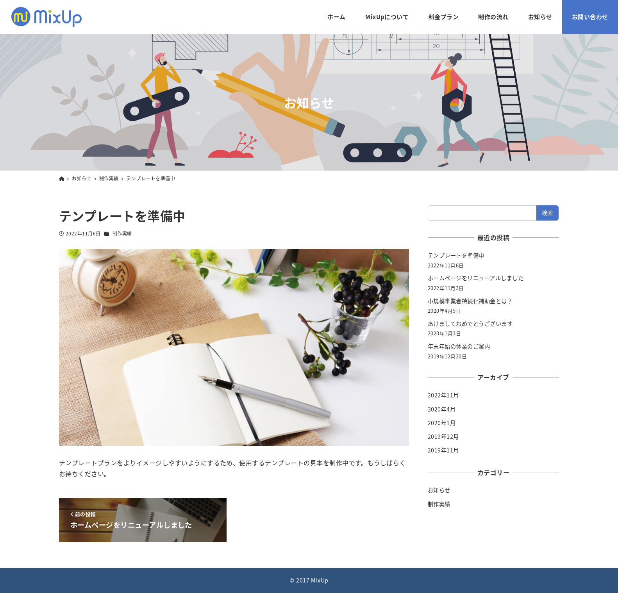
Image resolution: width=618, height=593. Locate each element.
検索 (547, 213)
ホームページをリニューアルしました (475, 278)
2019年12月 (443, 436)
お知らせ (439, 490)
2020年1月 (441, 423)
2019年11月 (443, 450)
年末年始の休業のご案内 (459, 346)
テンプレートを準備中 (456, 255)
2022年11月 (443, 395)
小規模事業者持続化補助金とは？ (470, 301)
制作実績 (122, 233)
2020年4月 (441, 409)
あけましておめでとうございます (470, 324)
